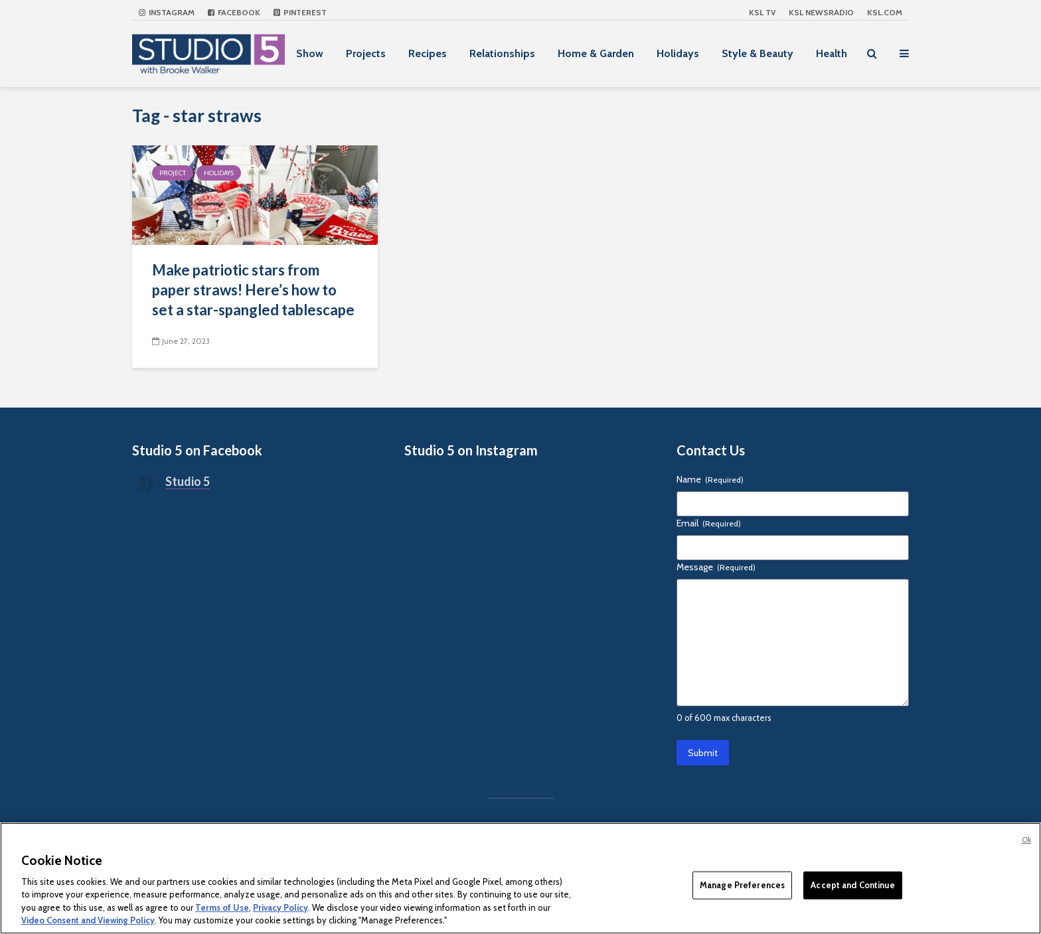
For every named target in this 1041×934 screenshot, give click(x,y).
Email (709, 523)
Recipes (427, 53)
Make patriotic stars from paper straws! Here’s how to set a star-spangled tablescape (253, 290)
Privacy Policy (280, 907)
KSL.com (884, 12)
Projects (366, 53)
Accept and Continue (852, 885)
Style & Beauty (757, 53)
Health (831, 53)
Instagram (167, 12)
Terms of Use (222, 907)
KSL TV (762, 12)
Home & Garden (596, 53)
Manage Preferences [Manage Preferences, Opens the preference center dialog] (742, 885)
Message (716, 567)
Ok (1026, 839)
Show (309, 53)
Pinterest (300, 12)
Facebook (234, 12)
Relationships (502, 53)
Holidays (678, 53)
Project (172, 173)
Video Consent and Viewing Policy (88, 920)
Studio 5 (187, 481)
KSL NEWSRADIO (821, 12)
